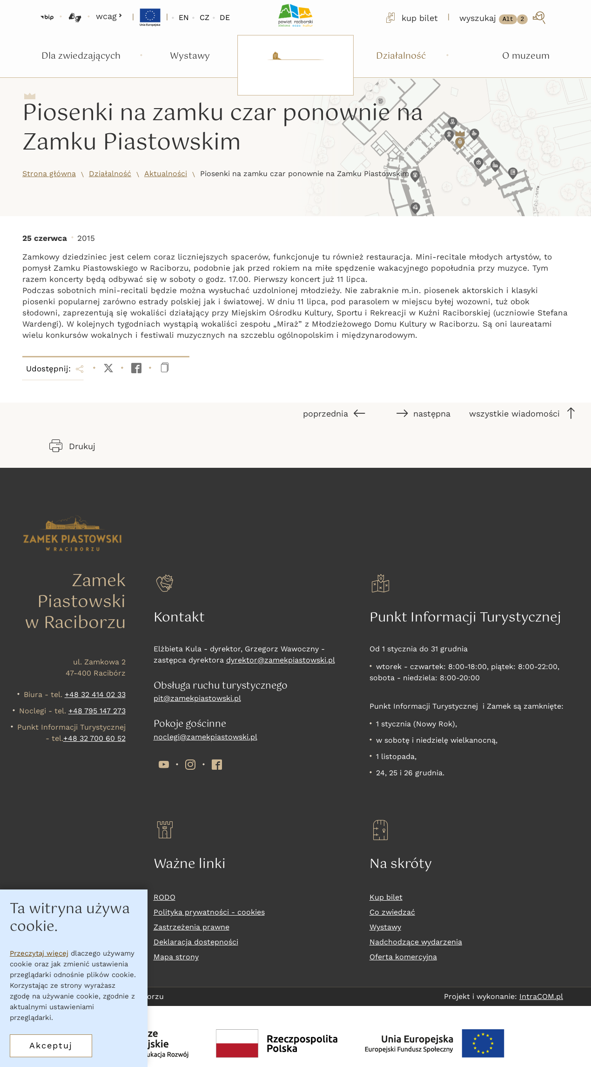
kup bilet (411, 17)
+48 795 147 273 (97, 710)
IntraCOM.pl (541, 996)
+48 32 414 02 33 (95, 694)
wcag (109, 16)
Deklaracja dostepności (196, 941)
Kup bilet (386, 897)
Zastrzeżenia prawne (191, 927)
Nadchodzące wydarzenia (415, 941)
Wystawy (385, 927)
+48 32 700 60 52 (94, 738)
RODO (164, 897)
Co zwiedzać (392, 912)
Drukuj (72, 445)
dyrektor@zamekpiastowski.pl (280, 660)
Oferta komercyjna (403, 956)
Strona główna (49, 173)
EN (184, 17)
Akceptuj (51, 1045)
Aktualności (165, 173)
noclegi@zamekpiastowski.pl (205, 736)
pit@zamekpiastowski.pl (197, 698)
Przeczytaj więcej (39, 953)
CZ (204, 17)
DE (225, 17)
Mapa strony (176, 956)
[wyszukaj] (503, 17)
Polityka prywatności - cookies (209, 912)
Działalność (110, 173)
